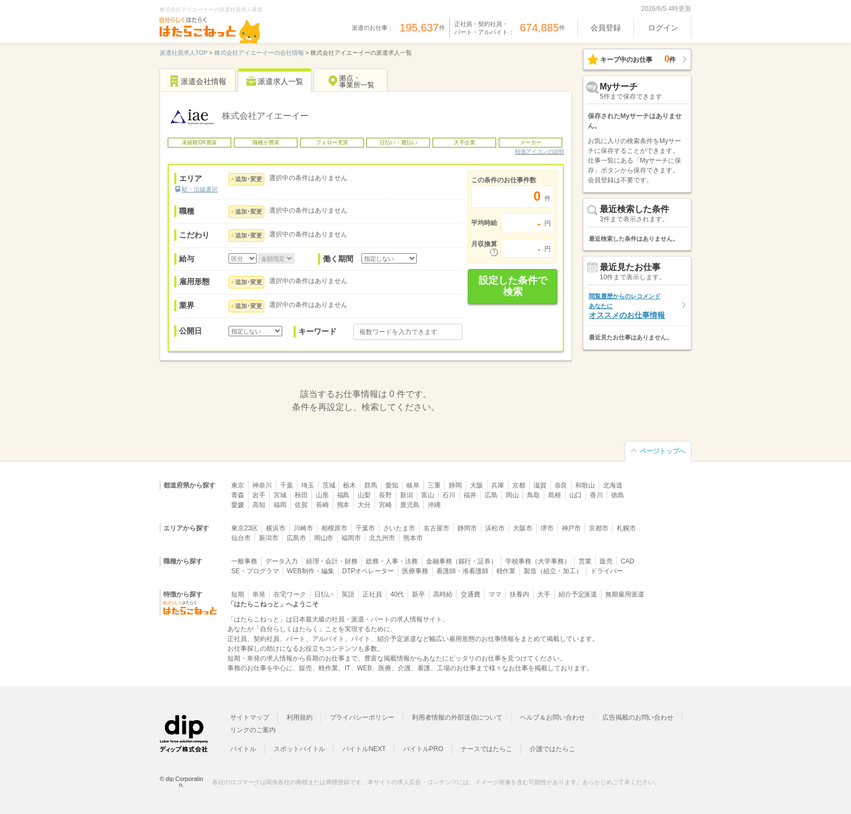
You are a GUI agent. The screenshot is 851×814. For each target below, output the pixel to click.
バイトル (243, 749)
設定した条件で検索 (513, 286)
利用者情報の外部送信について (457, 717)
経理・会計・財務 (332, 561)
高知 (258, 505)
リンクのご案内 (253, 730)
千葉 (286, 485)
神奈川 (262, 485)
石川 (448, 495)
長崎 (322, 505)
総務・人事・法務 (392, 561)
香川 (596, 495)
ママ (494, 594)
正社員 (372, 594)
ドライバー (606, 571)
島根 (554, 495)
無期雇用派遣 (624, 594)
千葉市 (365, 528)
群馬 (370, 485)
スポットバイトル (300, 749)
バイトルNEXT (364, 749)
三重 (434, 485)
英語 (347, 594)
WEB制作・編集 (310, 571)
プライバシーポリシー (362, 717)
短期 (237, 594)
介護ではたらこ (552, 749)
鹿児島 (410, 505)
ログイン (663, 27)
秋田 (301, 495)
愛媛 (237, 505)
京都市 (598, 528)
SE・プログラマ (255, 571)
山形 (322, 495)
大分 (364, 505)
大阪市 (522, 528)
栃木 (349, 485)
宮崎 (385, 505)
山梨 (364, 495)
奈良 (561, 485)
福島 (343, 495)
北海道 (613, 485)
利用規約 (300, 717)
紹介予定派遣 (578, 594)
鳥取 (533, 495)
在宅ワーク (290, 594)
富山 (427, 495)
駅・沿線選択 (200, 189)
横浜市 (275, 528)
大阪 (476, 485)
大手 (543, 594)
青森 (237, 495)
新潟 (406, 495)
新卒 (418, 594)
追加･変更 (248, 179)
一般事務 (244, 561)
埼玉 (307, 485)
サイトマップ (249, 717)
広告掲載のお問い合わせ (638, 717)
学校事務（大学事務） (537, 561)
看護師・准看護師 (462, 571)
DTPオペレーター (368, 571)
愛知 (391, 485)
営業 (585, 561)
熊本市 (413, 538)
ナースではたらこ (487, 749)
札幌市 (626, 528)
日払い (324, 594)
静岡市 (467, 528)
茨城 (328, 485)
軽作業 (506, 571)
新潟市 (268, 538)
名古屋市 (436, 528)
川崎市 (303, 528)
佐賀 (301, 505)
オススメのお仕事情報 (627, 306)
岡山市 (324, 538)
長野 (385, 495)
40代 (397, 594)
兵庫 (497, 485)
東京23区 (244, 528)
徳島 (617, 495)
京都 (518, 485)
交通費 (470, 594)
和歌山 (585, 485)
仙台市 (241, 538)
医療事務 (415, 571)
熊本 (343, 505)
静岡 (455, 485)
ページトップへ (662, 451)
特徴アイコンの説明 (539, 152)
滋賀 (540, 485)
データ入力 (281, 561)
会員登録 (605, 27)
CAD (627, 561)
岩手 (258, 495)
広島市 (296, 538)
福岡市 (351, 538)
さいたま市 (399, 528)
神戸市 (571, 528)
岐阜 (413, 485)
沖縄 (434, 505)
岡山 (512, 495)
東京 (237, 485)
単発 (258, 594)
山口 (575, 495)
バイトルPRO (423, 749)
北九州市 (382, 538)
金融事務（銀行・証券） (461, 561)
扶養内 (519, 594)
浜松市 (495, 528)
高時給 (443, 594)
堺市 (547, 528)
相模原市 (334, 528)
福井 (470, 495)
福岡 (280, 505)
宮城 (280, 495)
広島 (491, 495)
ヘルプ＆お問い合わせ (552, 717)
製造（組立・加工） (553, 571)
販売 (606, 561)
